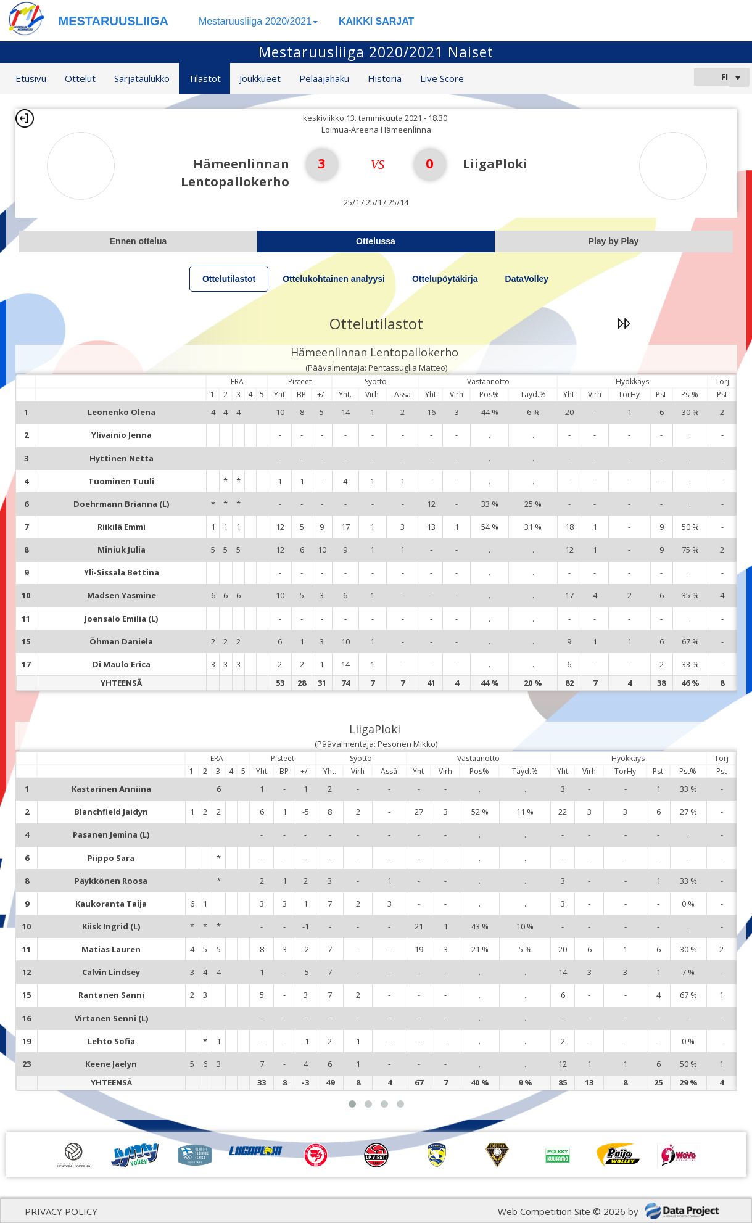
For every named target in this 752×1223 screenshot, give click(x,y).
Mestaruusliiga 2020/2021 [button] (258, 21)
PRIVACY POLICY (61, 1211)
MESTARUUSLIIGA (114, 21)
